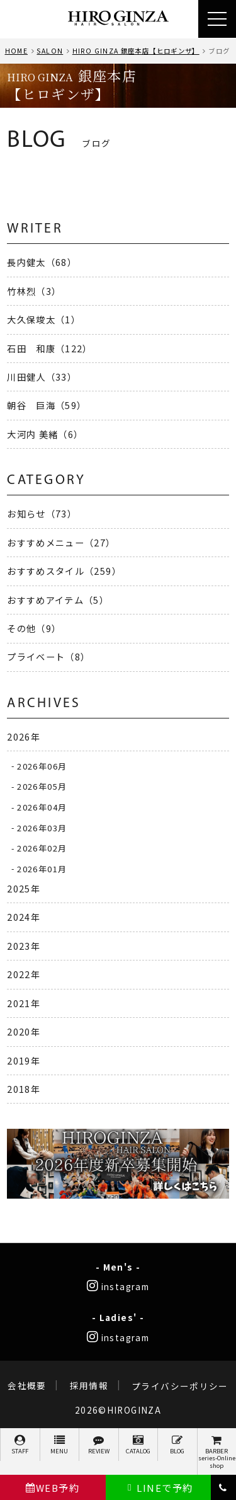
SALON (50, 50)
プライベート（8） (48, 656)
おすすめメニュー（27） (61, 542)
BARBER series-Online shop (217, 1452)
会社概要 (27, 1386)
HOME (16, 50)
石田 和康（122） (50, 348)
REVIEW (98, 1444)
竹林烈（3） (34, 290)
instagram (118, 1286)
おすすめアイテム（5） (58, 599)
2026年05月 (42, 786)
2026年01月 (42, 868)
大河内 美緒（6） (45, 434)
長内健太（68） (42, 261)
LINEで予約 (158, 1487)
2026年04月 (42, 807)
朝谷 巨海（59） (46, 405)
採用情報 (89, 1386)
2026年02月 (42, 848)
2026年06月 (42, 765)
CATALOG (138, 1444)
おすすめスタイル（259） (64, 570)
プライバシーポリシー (180, 1386)
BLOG (177, 1444)
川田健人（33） (42, 376)
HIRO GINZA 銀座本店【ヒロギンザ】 (135, 50)
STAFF (20, 1444)
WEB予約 (52, 1487)
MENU (59, 1444)
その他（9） (34, 628)
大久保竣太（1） (44, 319)
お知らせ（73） (42, 513)
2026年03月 (42, 827)
